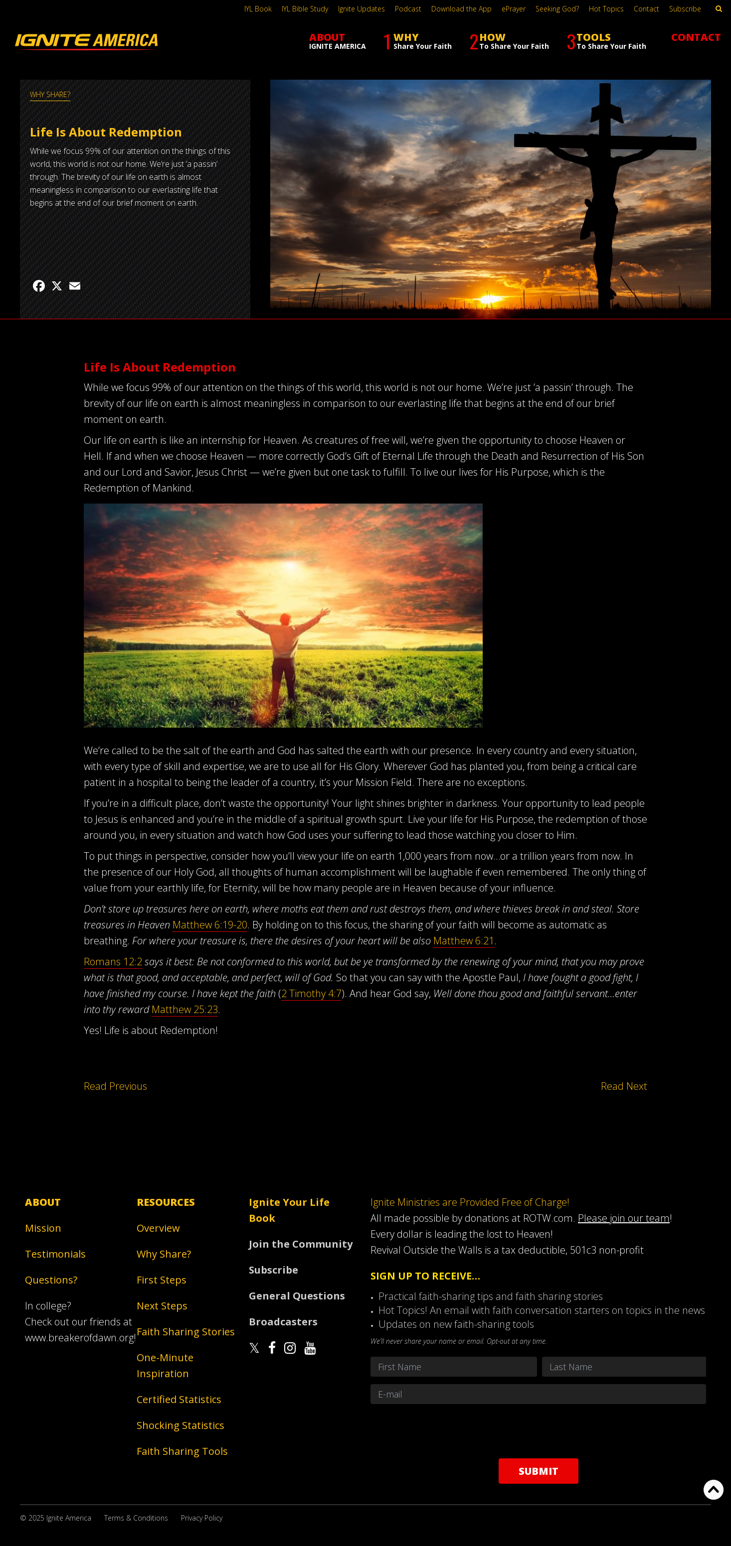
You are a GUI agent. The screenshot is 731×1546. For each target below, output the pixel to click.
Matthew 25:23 (185, 1009)
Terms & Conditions (136, 1518)
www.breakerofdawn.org (79, 1337)
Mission (43, 1228)
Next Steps (162, 1305)
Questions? (51, 1280)
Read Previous (115, 1086)
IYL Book (258, 8)
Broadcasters (283, 1321)
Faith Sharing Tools (182, 1451)
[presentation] (538, 1431)
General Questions (297, 1295)
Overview (158, 1228)
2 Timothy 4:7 (311, 993)
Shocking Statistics (180, 1425)
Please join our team (624, 1218)
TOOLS (606, 41)
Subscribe (685, 8)
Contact (646, 8)
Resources (166, 1202)
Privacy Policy (201, 1518)
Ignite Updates (361, 8)
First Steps (161, 1280)
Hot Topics (606, 8)
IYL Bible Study (305, 8)
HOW (509, 41)
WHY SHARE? (50, 94)
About (43, 1202)
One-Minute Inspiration (165, 1365)
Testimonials (55, 1254)
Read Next (624, 1086)
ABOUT (337, 40)
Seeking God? (557, 8)
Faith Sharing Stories (186, 1331)
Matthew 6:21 (463, 940)
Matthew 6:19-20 (210, 924)
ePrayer (514, 8)
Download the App (461, 8)
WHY (417, 41)
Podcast (408, 8)
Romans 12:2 (113, 961)
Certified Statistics (179, 1399)
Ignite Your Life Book (289, 1210)
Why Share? (164, 1254)
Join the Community (301, 1244)
